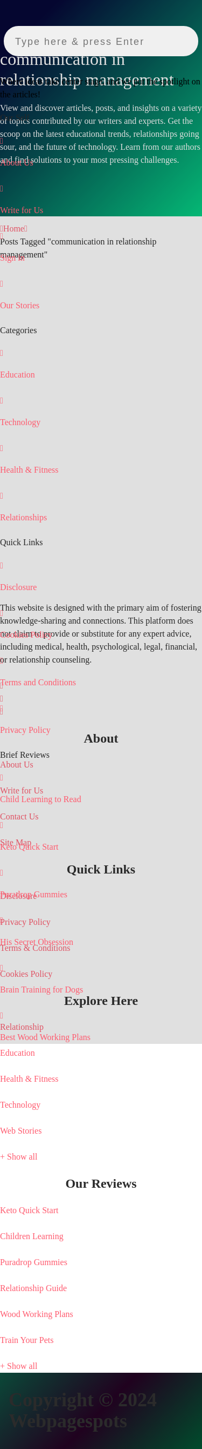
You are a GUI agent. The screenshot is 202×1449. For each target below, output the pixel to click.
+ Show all (18, 1156)
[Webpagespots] (40, 62)
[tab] (101, 1183)
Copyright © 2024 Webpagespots (83, 1410)
